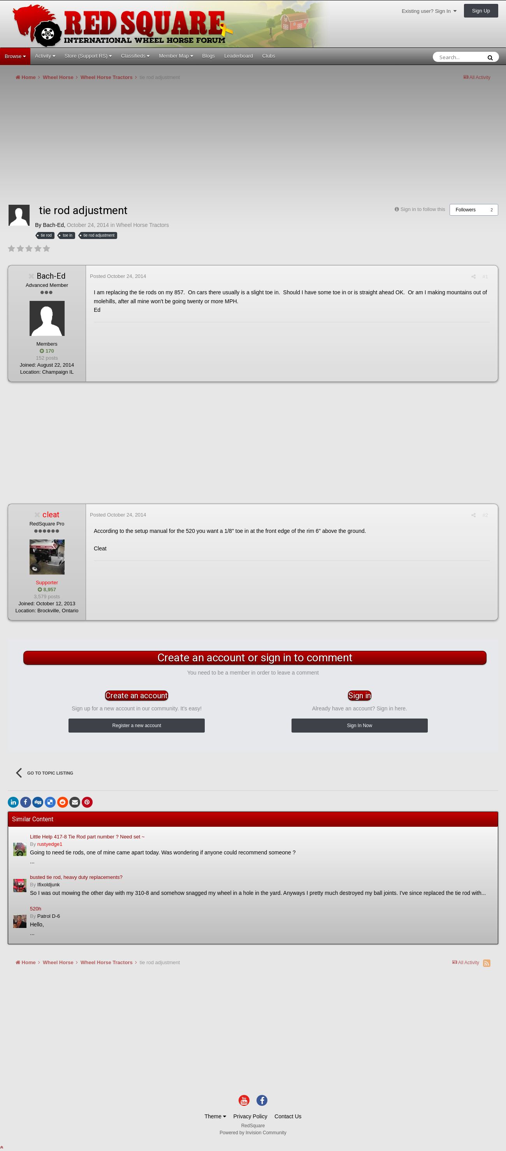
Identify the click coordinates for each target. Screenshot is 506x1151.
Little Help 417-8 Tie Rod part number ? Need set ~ (87, 837)
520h (35, 909)
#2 (485, 515)
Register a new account (136, 725)
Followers (466, 210)
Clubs (268, 56)
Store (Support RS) (88, 56)
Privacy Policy (250, 1116)
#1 (485, 276)
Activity (45, 56)
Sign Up (481, 11)
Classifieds (135, 56)
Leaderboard (238, 56)
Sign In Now (359, 725)
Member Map (176, 56)
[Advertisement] (149, 145)
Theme (215, 1116)
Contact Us (287, 1116)
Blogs (208, 56)
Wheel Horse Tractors (142, 225)
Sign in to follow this (423, 209)
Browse (15, 56)
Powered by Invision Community (253, 1132)
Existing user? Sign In (429, 11)
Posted (118, 276)
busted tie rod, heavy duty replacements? (76, 877)
